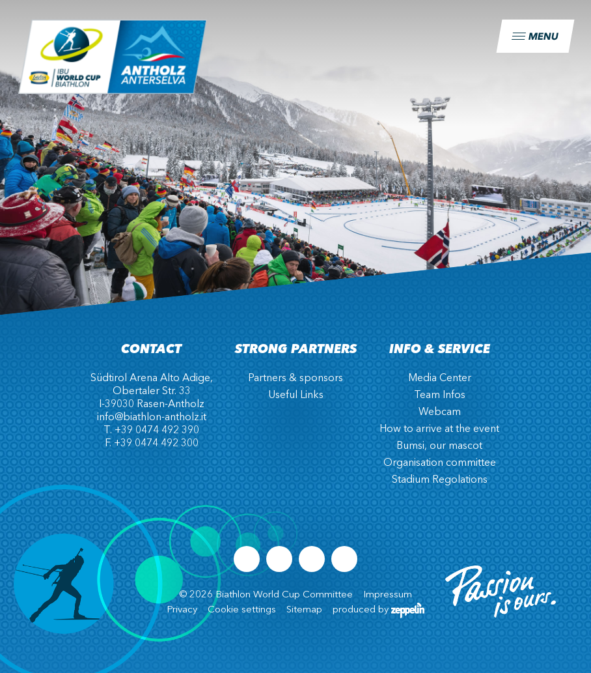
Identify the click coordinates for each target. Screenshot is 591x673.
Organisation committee (439, 463)
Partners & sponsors (295, 378)
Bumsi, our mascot (439, 446)
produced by (378, 610)
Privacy (182, 610)
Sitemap (304, 610)
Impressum (387, 595)
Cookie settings (242, 610)
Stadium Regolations (440, 480)
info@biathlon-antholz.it (151, 417)
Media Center (439, 378)
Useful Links (295, 395)
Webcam (440, 412)
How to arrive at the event (439, 429)
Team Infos (439, 395)
